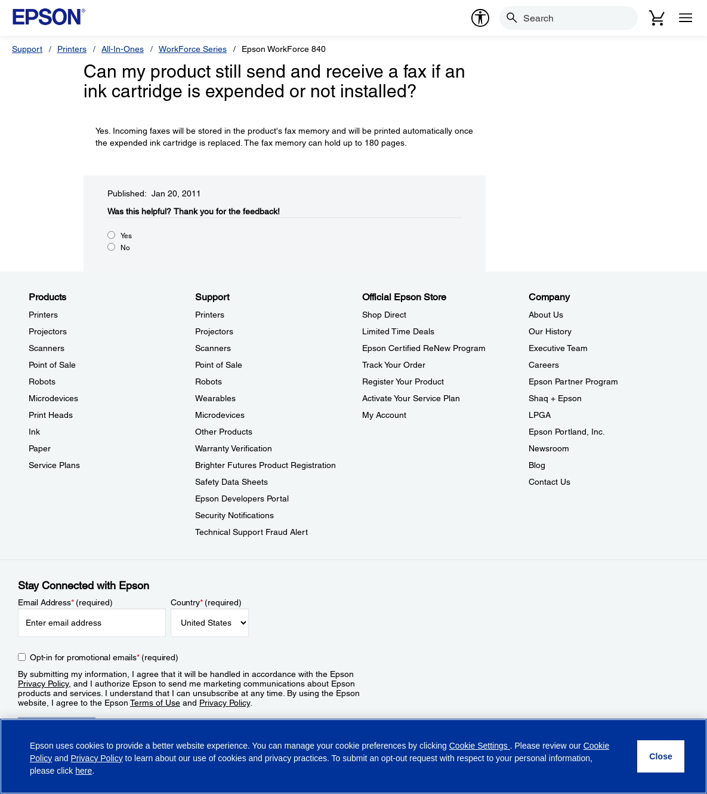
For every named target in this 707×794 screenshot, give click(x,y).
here (83, 770)
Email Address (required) (65, 602)
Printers (72, 49)
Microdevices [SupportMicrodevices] (220, 415)
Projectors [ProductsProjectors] (48, 331)
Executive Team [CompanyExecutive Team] (558, 348)
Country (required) (206, 602)
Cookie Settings (479, 745)
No (125, 248)
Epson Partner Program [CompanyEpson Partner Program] (573, 381)
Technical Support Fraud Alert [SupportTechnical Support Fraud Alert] (251, 532)
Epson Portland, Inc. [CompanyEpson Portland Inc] (567, 431)
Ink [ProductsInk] (34, 431)
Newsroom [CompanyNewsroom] (549, 448)
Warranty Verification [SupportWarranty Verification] (233, 448)
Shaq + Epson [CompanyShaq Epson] (555, 398)
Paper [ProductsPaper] (40, 448)
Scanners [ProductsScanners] (46, 348)
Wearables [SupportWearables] (215, 398)
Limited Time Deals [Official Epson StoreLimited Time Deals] (398, 331)
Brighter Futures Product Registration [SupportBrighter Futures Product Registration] (265, 465)
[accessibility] (480, 17)
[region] (353, 756)
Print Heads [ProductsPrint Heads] (51, 415)
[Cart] (656, 17)
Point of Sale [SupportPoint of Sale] (218, 365)
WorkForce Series (193, 49)
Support (27, 49)
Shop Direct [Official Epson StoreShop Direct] (384, 314)
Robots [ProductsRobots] (42, 381)
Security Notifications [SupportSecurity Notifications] (234, 515)
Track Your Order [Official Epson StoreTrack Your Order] (393, 365)
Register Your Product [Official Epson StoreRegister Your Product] (403, 381)
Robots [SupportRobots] (208, 381)
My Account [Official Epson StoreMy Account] (384, 415)
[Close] (660, 756)
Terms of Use (155, 702)
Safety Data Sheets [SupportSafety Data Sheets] (231, 482)
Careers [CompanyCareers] (544, 365)
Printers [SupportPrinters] (209, 314)
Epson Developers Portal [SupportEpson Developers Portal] (242, 498)
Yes (126, 236)
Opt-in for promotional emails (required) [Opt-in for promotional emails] (104, 657)
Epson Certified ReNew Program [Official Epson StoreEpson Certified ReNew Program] (424, 348)
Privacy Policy (43, 683)
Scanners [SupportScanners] (213, 348)
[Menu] (685, 17)
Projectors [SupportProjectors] (214, 331)
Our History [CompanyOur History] (550, 331)
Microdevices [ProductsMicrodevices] (53, 398)
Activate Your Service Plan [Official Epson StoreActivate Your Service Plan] (411, 398)
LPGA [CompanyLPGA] (540, 415)
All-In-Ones (122, 49)
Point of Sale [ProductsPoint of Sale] (52, 365)
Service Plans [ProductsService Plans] (54, 465)
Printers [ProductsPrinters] (43, 314)
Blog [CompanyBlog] (537, 465)
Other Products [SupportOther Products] (223, 431)
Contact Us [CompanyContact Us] (549, 482)
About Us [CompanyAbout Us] (546, 314)
